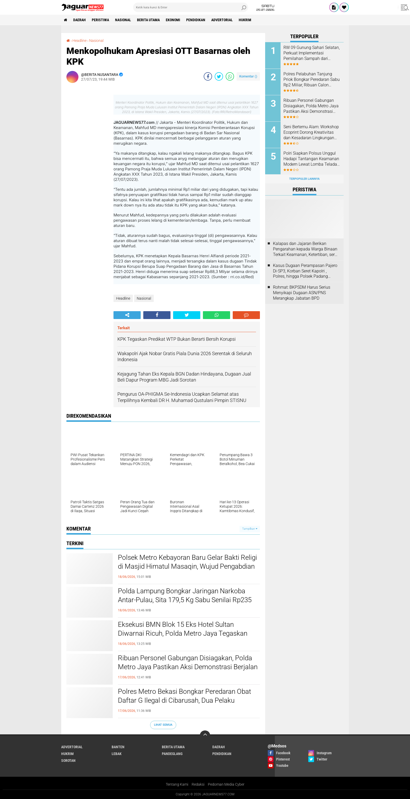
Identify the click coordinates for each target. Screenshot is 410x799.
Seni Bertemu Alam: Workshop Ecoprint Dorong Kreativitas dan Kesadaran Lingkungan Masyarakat (311, 132)
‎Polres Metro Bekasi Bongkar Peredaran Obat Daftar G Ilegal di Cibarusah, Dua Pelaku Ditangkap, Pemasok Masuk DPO (184, 700)
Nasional (123, 20)
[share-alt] (127, 315)
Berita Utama (148, 20)
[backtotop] (205, 735)
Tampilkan (249, 528)
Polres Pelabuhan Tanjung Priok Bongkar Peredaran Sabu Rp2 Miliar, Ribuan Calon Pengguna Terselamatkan (311, 79)
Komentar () (248, 76)
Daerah (79, 20)
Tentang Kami (177, 784)
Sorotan (68, 760)
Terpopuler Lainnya (304, 179)
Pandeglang (172, 754)
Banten (118, 747)
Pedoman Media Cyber (226, 784)
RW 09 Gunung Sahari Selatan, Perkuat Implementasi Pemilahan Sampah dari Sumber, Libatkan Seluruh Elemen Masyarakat (311, 53)
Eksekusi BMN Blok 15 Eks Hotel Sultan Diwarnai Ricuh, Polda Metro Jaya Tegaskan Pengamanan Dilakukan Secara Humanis (182, 633)
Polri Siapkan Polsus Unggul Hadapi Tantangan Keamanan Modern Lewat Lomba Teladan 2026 (311, 159)
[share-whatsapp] (230, 76)
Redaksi (198, 784)
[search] (190, 7)
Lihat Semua (163, 725)
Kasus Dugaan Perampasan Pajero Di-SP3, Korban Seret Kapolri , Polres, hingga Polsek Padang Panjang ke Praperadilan (305, 271)
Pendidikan (195, 20)
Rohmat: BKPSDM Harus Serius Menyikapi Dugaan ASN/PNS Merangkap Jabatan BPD (301, 293)
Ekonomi (173, 20)
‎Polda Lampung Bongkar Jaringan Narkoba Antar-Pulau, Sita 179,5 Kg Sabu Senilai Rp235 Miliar (185, 600)
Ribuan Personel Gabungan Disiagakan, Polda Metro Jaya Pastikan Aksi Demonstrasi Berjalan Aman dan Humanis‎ (188, 667)
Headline (123, 298)
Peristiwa (100, 20)
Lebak (117, 754)
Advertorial (222, 20)
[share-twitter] (219, 76)
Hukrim (245, 20)
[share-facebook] (208, 76)
